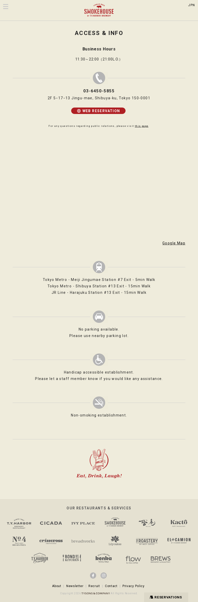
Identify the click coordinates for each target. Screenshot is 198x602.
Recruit (94, 586)
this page (141, 126)
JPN (191, 5)
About (56, 586)
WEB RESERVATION (98, 111)
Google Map (173, 243)
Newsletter (75, 586)
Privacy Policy (133, 586)
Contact (111, 586)
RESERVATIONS (164, 597)
